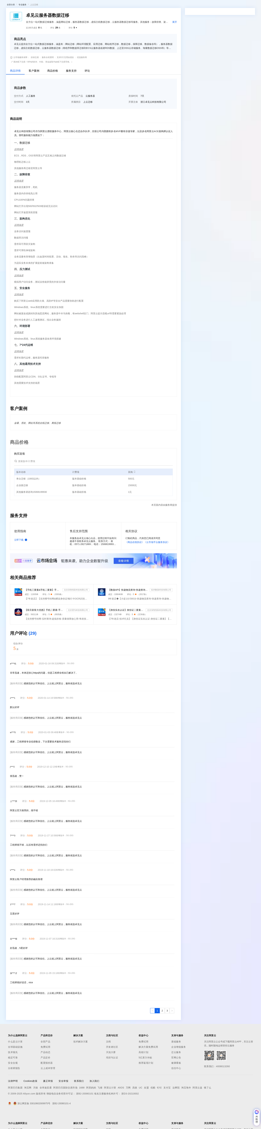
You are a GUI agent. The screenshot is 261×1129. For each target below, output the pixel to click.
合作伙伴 (112, 5)
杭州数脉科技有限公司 (161, 607)
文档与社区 (67, 5)
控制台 (234, 5)
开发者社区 (112, 1064)
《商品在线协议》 (134, 559)
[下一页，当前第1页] (172, 1028)
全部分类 (11, 22)
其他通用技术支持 (30, 381)
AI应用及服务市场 (35, 14)
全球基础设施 (15, 1064)
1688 (82, 1105)
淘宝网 (27, 1105)
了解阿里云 (141, 5)
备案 (226, 5)
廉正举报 (48, 1098)
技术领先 (13, 1069)
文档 (108, 1059)
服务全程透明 (48, 74)
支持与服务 (126, 5)
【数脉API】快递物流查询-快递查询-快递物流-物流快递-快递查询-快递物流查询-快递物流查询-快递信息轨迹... (128, 607)
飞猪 (100, 1105)
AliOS (121, 1105)
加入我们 (94, 1098)
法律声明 (13, 1098)
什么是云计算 (15, 1059)
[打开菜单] (5, 5)
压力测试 (24, 286)
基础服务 (176, 1059)
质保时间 (133, 113)
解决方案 (53, 5)
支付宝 (167, 1105)
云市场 (100, 5)
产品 (43, 5)
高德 (134, 1105)
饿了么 (207, 1105)
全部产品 (45, 1059)
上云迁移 (34, 22)
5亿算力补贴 (145, 1074)
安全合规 (13, 1080)
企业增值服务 (178, 1064)
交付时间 (18, 119)
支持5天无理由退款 (65, 74)
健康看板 (176, 1080)
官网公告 (176, 1074)
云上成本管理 (48, 1085)
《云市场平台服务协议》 (157, 559)
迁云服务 (176, 1069)
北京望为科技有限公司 (78, 627)
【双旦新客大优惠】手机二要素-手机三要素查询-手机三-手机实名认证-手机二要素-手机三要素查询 (45, 627)
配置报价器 (47, 1080)
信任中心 (176, 1085)
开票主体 (133, 119)
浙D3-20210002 (130, 1111)
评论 (87, 88)
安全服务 (24, 305)
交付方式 (18, 113)
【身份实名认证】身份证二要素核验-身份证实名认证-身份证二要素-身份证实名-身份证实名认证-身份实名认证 (126, 627)
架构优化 (24, 236)
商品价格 (52, 88)
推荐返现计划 (146, 1080)
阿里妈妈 (91, 1105)
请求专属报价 (232, 96)
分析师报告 (14, 1085)
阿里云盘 (197, 1105)
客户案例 (34, 88)
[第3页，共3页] (167, 1028)
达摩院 (176, 1105)
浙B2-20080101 (84, 1111)
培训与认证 (112, 1074)
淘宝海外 (186, 1105)
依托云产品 (77, 113)
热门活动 (78, 14)
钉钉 (159, 1105)
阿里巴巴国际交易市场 (65, 1105)
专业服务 (22, 22)
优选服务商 (82, 74)
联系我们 (79, 1098)
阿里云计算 (110, 1105)
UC (140, 1105)
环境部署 (24, 343)
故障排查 (24, 191)
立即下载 (21, 557)
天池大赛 (111, 1069)
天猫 (35, 1105)
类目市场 (51, 14)
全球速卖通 (46, 1105)
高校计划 (143, 1069)
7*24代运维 (26, 362)
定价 (91, 5)
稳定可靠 (13, 1074)
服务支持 (71, 88)
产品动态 (45, 1069)
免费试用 (45, 1064)
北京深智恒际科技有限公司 (76, 607)
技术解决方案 (80, 1059)
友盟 (146, 1105)
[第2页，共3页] (162, 1028)
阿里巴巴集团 (15, 1105)
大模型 (34, 5)
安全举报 (63, 1098)
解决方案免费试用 (148, 1064)
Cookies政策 (30, 1098)
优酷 (152, 1105)
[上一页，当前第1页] (152, 1028)
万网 (128, 1105)
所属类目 (76, 119)
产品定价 (45, 1074)
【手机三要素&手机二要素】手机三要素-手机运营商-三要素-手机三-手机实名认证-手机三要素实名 (43, 607)
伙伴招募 (90, 14)
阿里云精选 (64, 14)
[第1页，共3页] (157, 1028)
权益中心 (81, 5)
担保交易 (35, 74)
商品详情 (15, 88)
